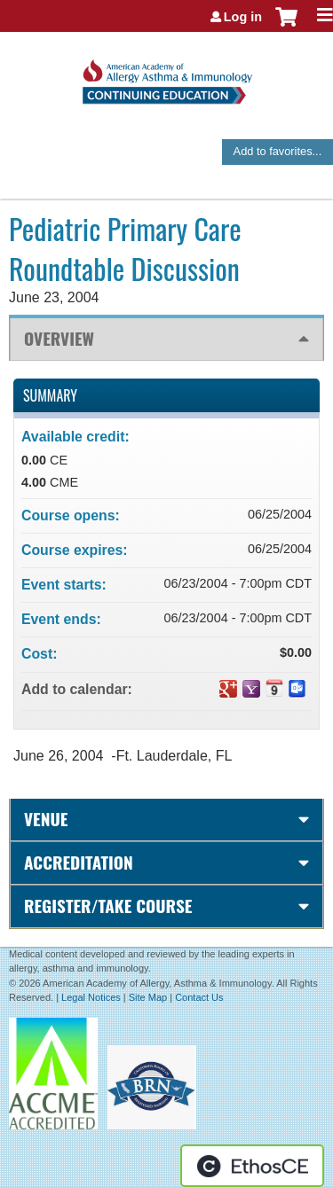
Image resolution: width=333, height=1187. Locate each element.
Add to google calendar (228, 689)
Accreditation (78, 862)
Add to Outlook (297, 689)
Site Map (148, 997)
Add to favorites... (278, 151)
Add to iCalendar (274, 688)
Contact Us (199, 997)
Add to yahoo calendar (251, 689)
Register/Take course (108, 905)
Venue (45, 819)
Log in (243, 17)
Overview (59, 338)
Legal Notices (91, 997)
